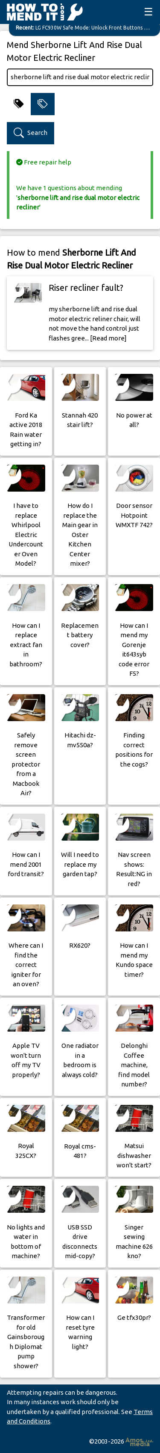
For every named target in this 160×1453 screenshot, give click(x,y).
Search (30, 133)
